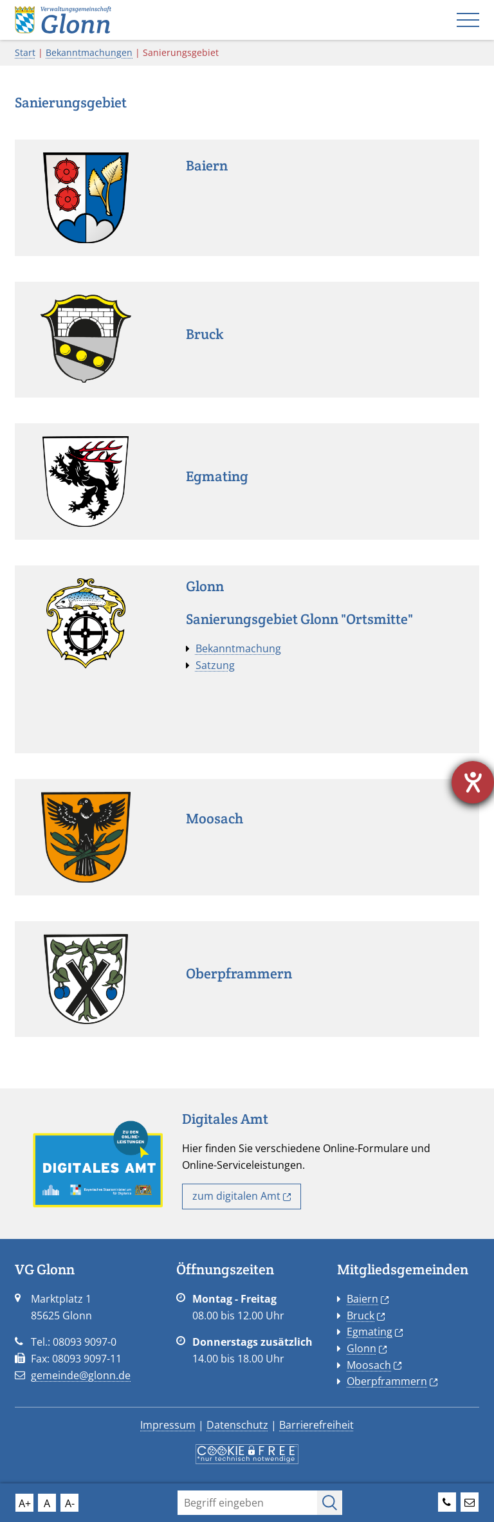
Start (25, 52)
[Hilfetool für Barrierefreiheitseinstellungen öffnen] (473, 782)
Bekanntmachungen (89, 52)
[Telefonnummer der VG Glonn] (447, 1500)
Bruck (366, 1315)
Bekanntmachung (238, 648)
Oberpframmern (392, 1381)
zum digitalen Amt (241, 1196)
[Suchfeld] (247, 1503)
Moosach (374, 1365)
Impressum (168, 1425)
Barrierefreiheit (316, 1425)
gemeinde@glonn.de (81, 1375)
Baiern (368, 1299)
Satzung (215, 665)
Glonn (367, 1348)
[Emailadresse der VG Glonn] (469, 1500)
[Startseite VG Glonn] (63, 19)
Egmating (375, 1332)
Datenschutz (237, 1425)
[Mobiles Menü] (468, 20)
